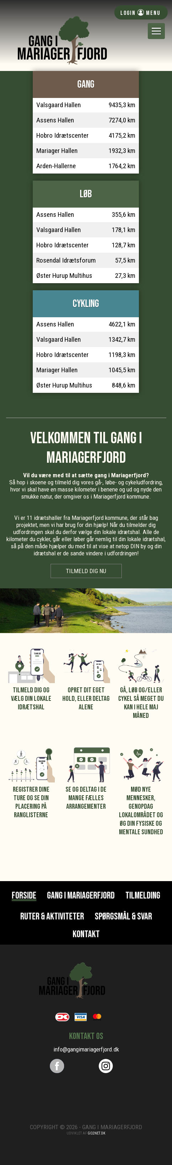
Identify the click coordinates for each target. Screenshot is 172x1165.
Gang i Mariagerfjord (81, 895)
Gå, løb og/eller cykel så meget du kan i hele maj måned (141, 703)
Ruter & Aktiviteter (52, 916)
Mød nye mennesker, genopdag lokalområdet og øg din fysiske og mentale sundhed (141, 810)
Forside (24, 896)
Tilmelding (142, 895)
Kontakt (86, 934)
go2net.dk (96, 1133)
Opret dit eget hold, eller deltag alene (86, 698)
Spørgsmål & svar (123, 916)
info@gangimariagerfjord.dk (86, 1049)
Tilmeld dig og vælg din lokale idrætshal (31, 698)
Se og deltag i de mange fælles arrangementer (86, 798)
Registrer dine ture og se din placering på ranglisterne (31, 802)
